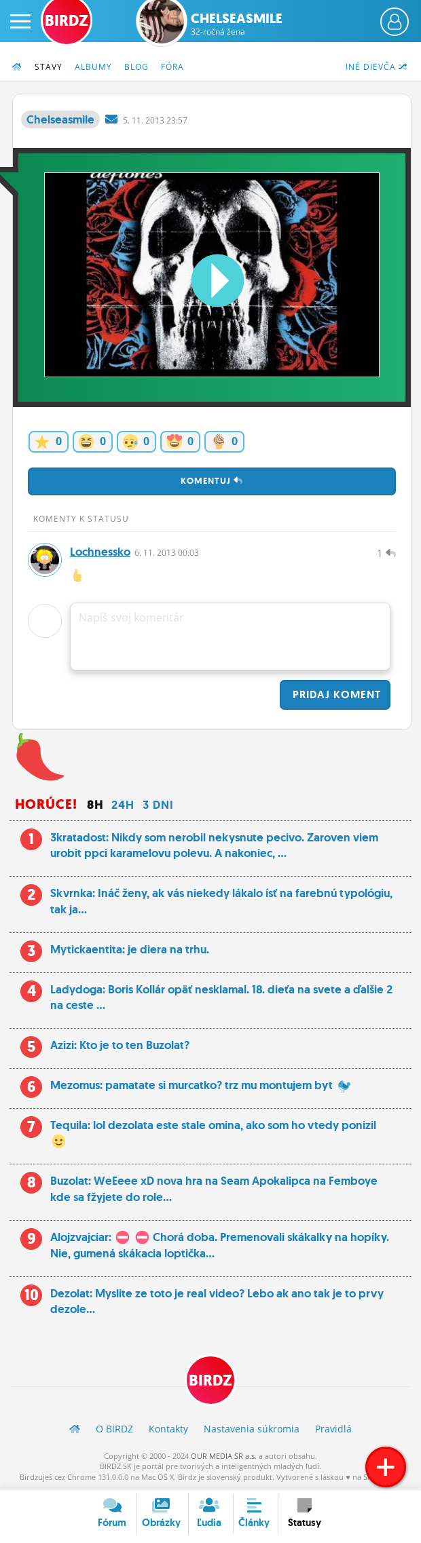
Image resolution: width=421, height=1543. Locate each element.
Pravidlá (333, 1428)
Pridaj (335, 694)
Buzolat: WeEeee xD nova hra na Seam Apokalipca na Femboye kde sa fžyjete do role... (214, 1188)
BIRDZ (210, 1380)
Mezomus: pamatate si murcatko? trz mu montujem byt (200, 1085)
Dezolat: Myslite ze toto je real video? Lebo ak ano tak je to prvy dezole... (217, 1301)
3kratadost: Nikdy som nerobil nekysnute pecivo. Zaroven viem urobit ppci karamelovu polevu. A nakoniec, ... (214, 845)
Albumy (93, 67)
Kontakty (168, 1428)
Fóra (172, 67)
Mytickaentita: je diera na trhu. (129, 949)
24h (122, 804)
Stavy (48, 67)
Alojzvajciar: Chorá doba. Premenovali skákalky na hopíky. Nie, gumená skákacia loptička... (219, 1245)
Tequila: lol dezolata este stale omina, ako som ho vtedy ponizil (213, 1133)
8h (95, 804)
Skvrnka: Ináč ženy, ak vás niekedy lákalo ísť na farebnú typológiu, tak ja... (221, 901)
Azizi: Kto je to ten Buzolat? (119, 1044)
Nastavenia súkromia (251, 1428)
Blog (136, 67)
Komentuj (212, 481)
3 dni (158, 804)
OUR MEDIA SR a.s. (224, 1456)
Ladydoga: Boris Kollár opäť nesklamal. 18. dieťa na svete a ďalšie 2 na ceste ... (221, 997)
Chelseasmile (236, 23)
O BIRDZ (114, 1428)
